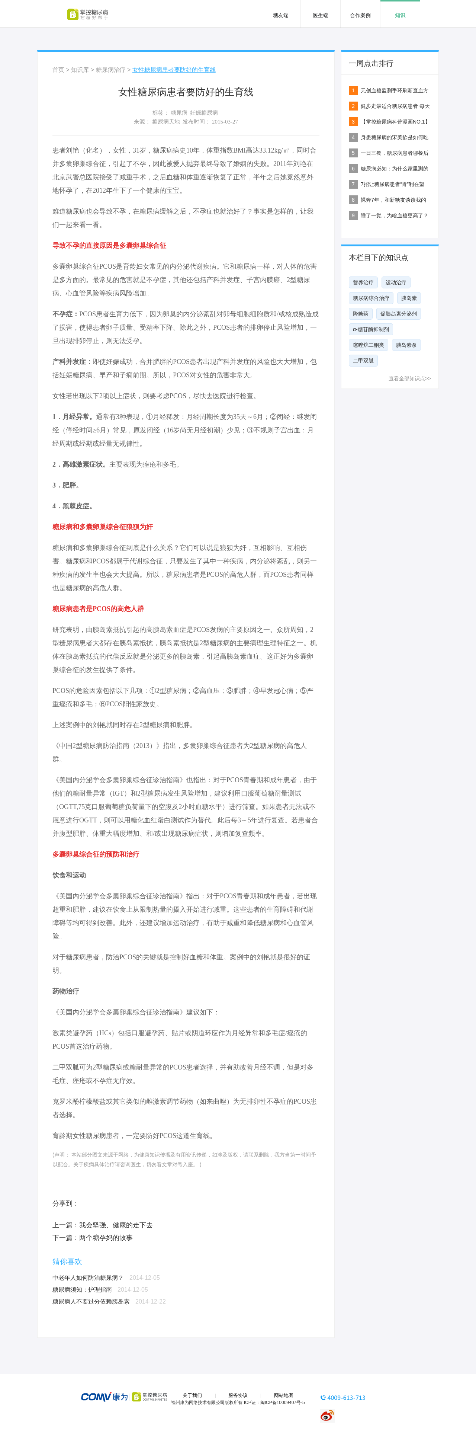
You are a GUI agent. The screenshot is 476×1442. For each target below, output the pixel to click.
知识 (400, 15)
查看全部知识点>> (410, 378)
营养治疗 (363, 282)
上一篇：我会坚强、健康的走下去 (102, 1225)
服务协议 (238, 1395)
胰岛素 (409, 298)
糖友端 (281, 15)
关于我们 (192, 1395)
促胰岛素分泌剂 (398, 314)
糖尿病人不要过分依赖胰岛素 (91, 1301)
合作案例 (360, 15)
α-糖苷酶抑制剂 (371, 329)
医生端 (320, 15)
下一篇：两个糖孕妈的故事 (92, 1237)
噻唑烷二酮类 (368, 345)
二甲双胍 (363, 361)
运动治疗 (396, 282)
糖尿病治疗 (111, 70)
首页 (58, 70)
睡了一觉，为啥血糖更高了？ (394, 215)
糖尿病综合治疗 (371, 298)
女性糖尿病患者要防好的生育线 (174, 70)
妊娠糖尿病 (204, 113)
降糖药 (361, 314)
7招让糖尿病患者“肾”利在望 (392, 184)
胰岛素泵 (406, 345)
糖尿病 (179, 113)
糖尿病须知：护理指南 (82, 1289)
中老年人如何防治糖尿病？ (88, 1278)
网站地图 (283, 1395)
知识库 (80, 70)
